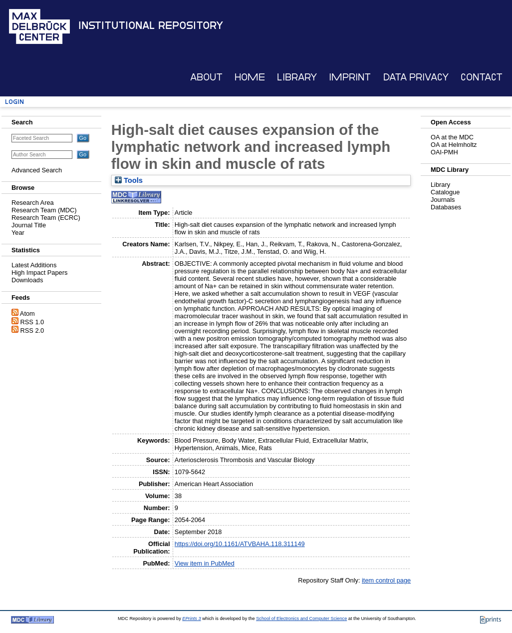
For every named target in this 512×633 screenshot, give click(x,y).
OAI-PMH (444, 152)
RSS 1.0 (32, 322)
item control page (386, 580)
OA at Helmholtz (454, 144)
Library (297, 77)
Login (14, 101)
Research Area (32, 202)
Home (250, 77)
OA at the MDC (452, 137)
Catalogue (445, 192)
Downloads (27, 280)
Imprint (350, 77)
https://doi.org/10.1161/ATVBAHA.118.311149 (240, 544)
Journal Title (28, 225)
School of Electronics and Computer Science (301, 618)
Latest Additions (33, 265)
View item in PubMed (205, 563)
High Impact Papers (39, 272)
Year (17, 232)
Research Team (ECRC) (45, 217)
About (206, 77)
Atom (27, 313)
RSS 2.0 (32, 330)
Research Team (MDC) (44, 210)
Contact (482, 77)
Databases (446, 207)
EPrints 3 (191, 618)
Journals (443, 199)
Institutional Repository (150, 25)
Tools (129, 180)
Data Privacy (416, 77)
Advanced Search (36, 170)
